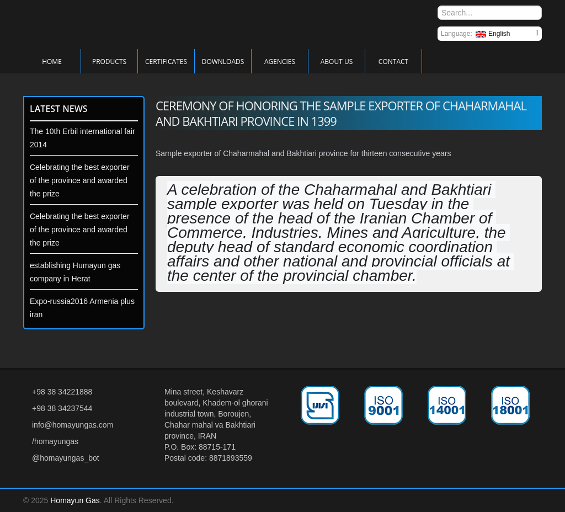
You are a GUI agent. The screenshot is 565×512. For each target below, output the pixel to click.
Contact (393, 61)
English (493, 33)
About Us (337, 61)
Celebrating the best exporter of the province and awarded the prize (80, 180)
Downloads (223, 61)
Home (52, 61)
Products (109, 61)
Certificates (166, 61)
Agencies (279, 61)
